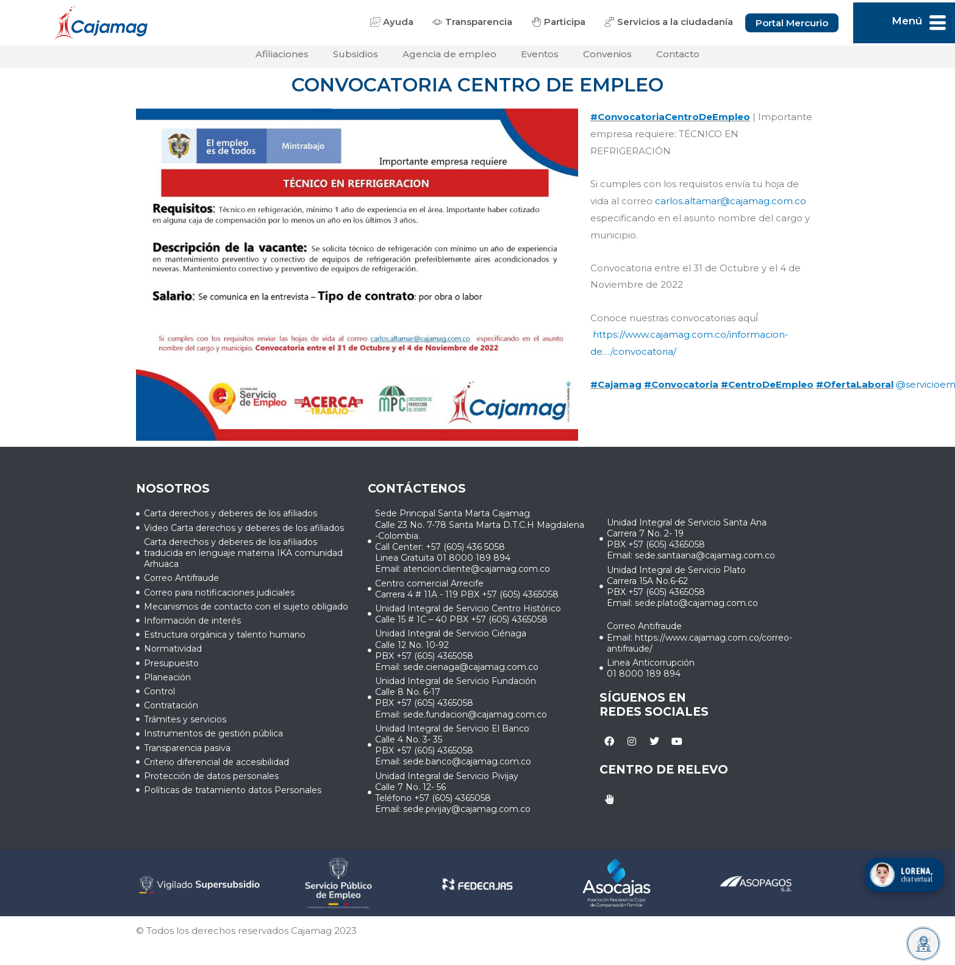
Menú (907, 21)
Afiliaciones (282, 59)
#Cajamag (616, 389)
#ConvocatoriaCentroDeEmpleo (670, 121)
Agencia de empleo (449, 59)
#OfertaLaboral (854, 389)
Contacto (677, 59)
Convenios (607, 59)
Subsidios (355, 59)
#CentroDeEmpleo (767, 389)
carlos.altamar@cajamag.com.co (730, 206)
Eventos (540, 59)
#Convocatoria (681, 389)
